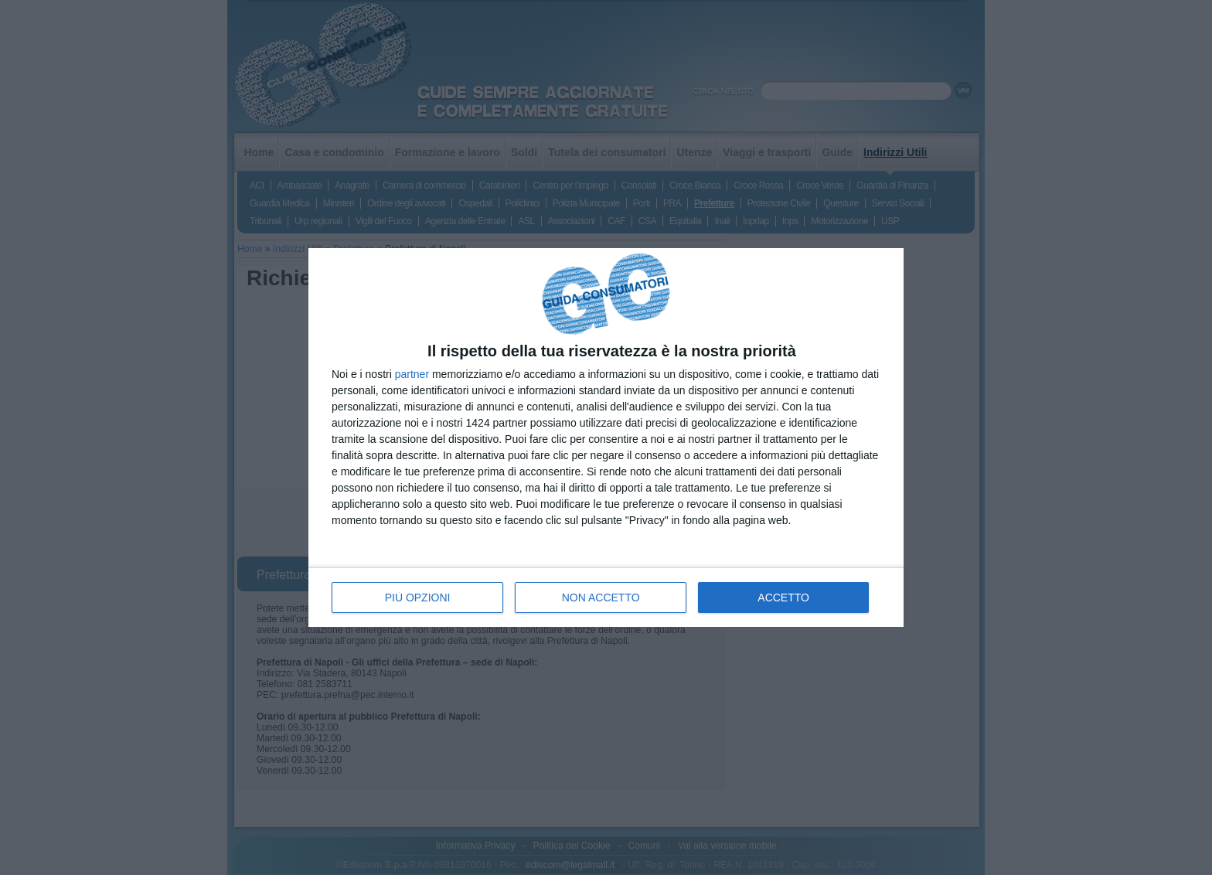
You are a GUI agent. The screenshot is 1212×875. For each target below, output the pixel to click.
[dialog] (606, 438)
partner (412, 374)
